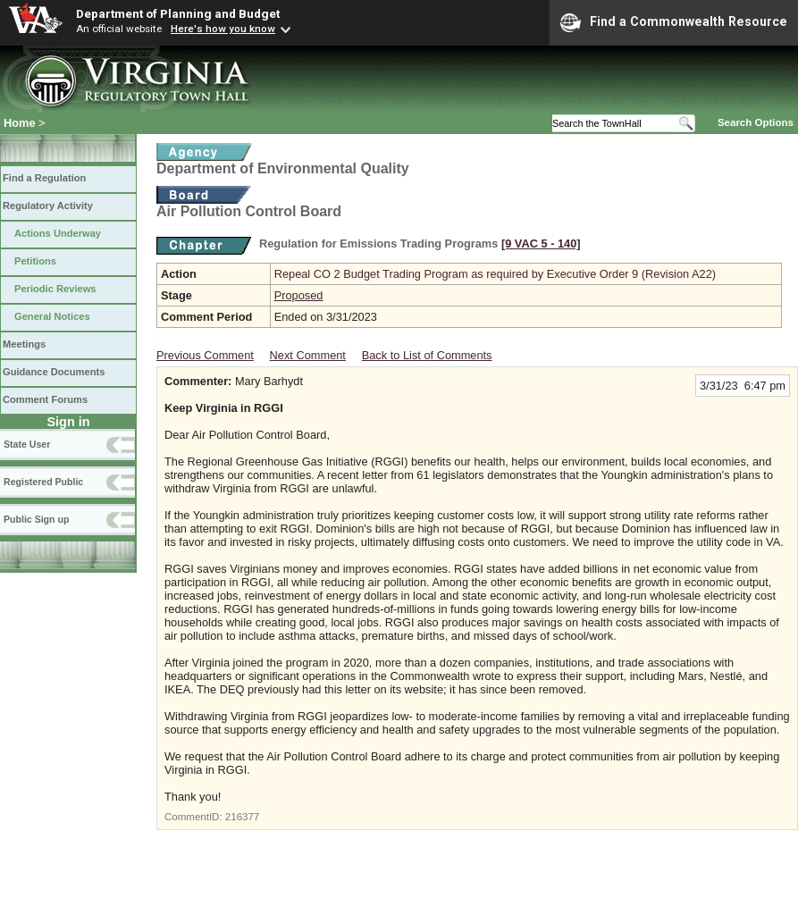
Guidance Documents (54, 371)
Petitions (35, 261)
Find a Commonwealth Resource (673, 22)
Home (20, 123)
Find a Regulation (44, 177)
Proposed (298, 295)
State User (27, 444)
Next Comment (308, 355)
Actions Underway (57, 233)
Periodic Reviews (55, 288)
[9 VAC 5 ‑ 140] (541, 243)
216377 (242, 816)
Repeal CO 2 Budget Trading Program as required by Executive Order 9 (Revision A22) (495, 274)
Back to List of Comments (427, 355)
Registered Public (43, 481)
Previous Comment (205, 355)
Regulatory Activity (48, 205)
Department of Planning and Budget (178, 13)
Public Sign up (36, 519)
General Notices (52, 316)
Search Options (756, 122)
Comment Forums (45, 399)
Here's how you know (223, 28)
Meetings (24, 344)
